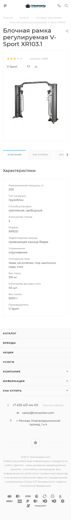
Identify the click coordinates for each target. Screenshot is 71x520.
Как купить (40, 154)
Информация (14, 381)
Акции (8, 352)
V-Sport (12, 66)
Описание (14, 154)
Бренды (9, 342)
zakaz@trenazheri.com (38, 413)
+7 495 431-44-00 (25, 405)
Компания (11, 371)
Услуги (8, 361)
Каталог (10, 333)
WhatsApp (35, 443)
